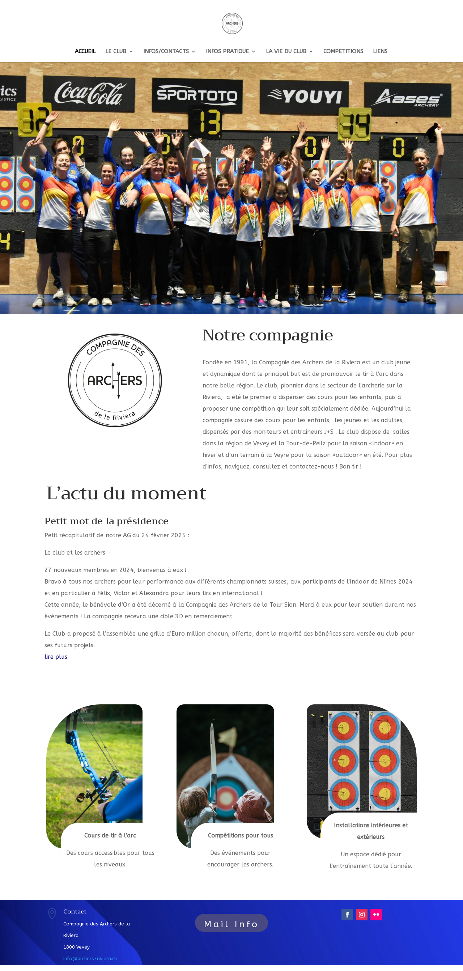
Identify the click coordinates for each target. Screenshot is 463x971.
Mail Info (231, 924)
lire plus (56, 656)
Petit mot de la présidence (106, 521)
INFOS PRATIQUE (227, 52)
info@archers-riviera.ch (90, 958)
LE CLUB (115, 52)
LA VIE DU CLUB (286, 52)
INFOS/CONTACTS (166, 52)
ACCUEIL (85, 52)
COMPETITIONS (343, 52)
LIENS (380, 52)
